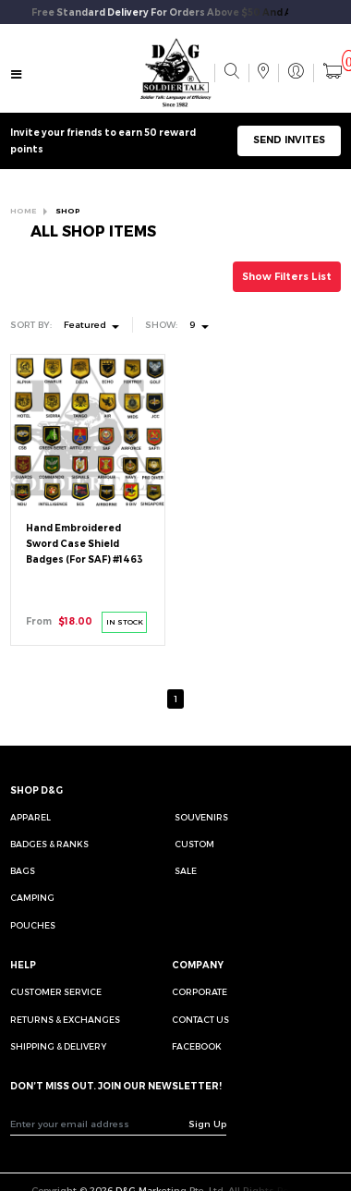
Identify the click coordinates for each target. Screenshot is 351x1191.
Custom (194, 844)
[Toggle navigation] (15, 74)
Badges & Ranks (49, 844)
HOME (23, 210)
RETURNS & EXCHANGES (65, 1020)
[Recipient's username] (100, 1123)
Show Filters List (287, 277)
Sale (186, 871)
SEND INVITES (289, 140)
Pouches (32, 925)
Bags (22, 871)
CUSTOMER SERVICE (56, 992)
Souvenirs (201, 817)
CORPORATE (199, 992)
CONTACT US (200, 1020)
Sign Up (207, 1123)
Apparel (30, 817)
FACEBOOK (197, 1046)
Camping (32, 898)
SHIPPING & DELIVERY (58, 1046)
